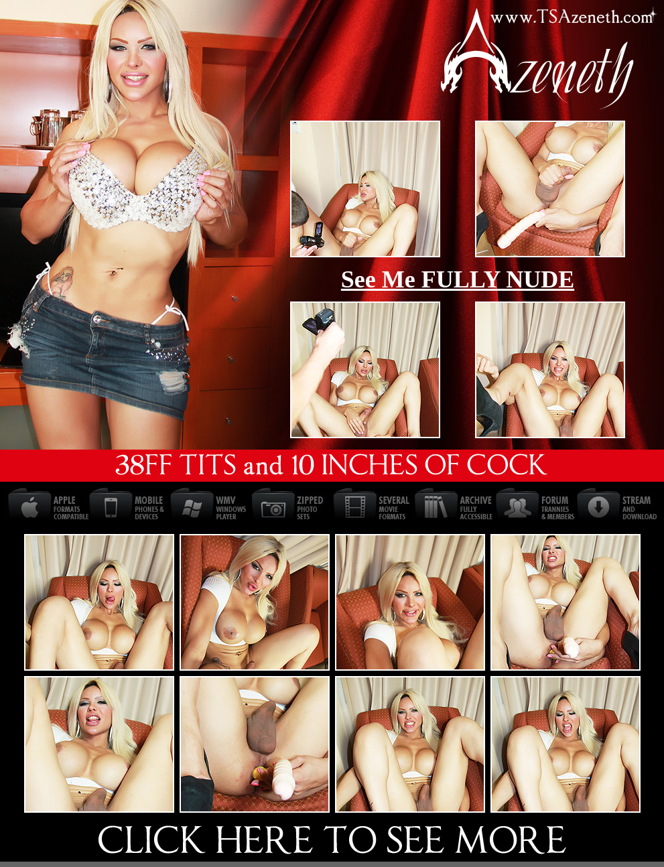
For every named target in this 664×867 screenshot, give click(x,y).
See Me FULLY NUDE (457, 279)
